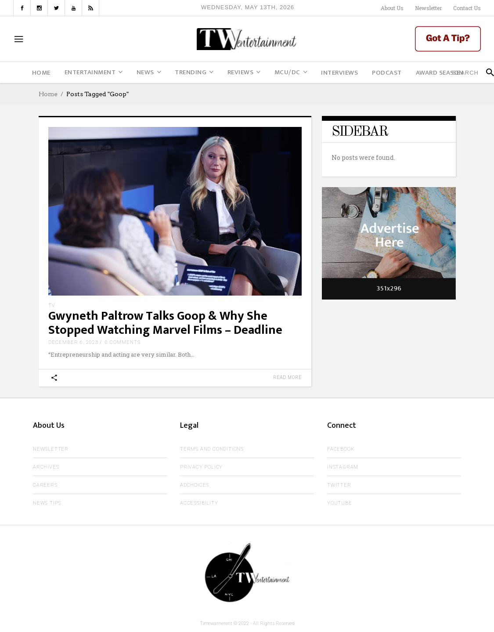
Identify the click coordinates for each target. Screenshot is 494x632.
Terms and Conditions (212, 449)
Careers (45, 485)
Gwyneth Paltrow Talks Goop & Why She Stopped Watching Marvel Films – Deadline (165, 323)
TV (51, 305)
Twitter (339, 485)
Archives (46, 467)
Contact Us (467, 7)
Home (48, 94)
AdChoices (194, 485)
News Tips (47, 503)
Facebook (340, 449)
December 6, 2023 (73, 342)
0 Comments (123, 342)
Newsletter (428, 7)
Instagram (342, 467)
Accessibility (199, 503)
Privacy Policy (201, 467)
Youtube (339, 503)
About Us (392, 7)
